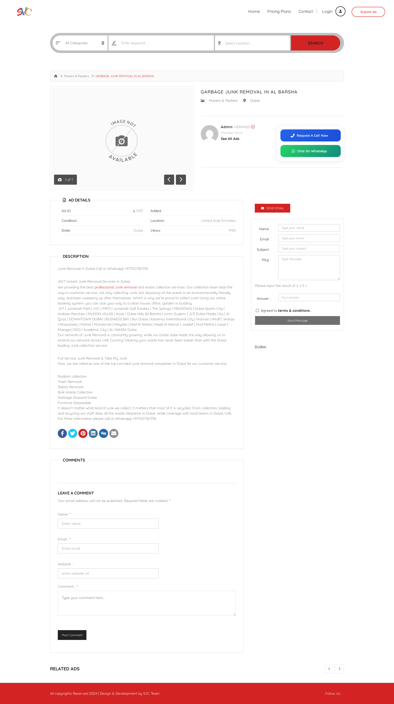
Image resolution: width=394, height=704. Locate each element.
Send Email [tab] (272, 208)
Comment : (68, 586)
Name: (64, 514)
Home (254, 11)
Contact (306, 11)
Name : (265, 229)
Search (315, 42)
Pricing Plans (279, 11)
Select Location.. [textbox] (238, 43)
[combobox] (252, 43)
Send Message (297, 320)
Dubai (255, 100)
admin (227, 127)
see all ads (230, 138)
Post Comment (72, 635)
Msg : (266, 260)
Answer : (264, 298)
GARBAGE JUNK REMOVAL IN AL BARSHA (249, 92)
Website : (65, 564)
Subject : (264, 249)
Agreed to (286, 310)
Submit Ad (368, 12)
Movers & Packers (76, 76)
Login (334, 11)
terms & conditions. (294, 310)
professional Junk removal (115, 287)
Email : (64, 539)
